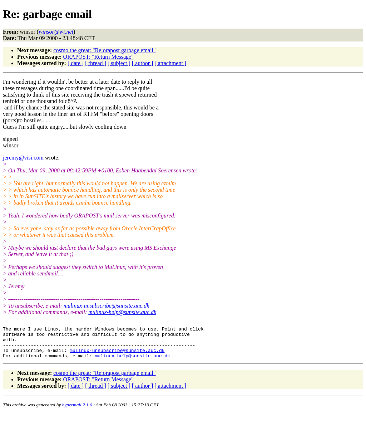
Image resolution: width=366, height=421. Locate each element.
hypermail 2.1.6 (77, 412)
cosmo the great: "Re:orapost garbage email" (104, 50)
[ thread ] (95, 63)
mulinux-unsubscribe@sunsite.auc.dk (106, 306)
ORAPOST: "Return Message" (98, 57)
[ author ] (142, 63)
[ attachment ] (170, 63)
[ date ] (76, 63)
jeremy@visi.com (23, 158)
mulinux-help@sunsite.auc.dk (122, 312)
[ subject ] (119, 63)
